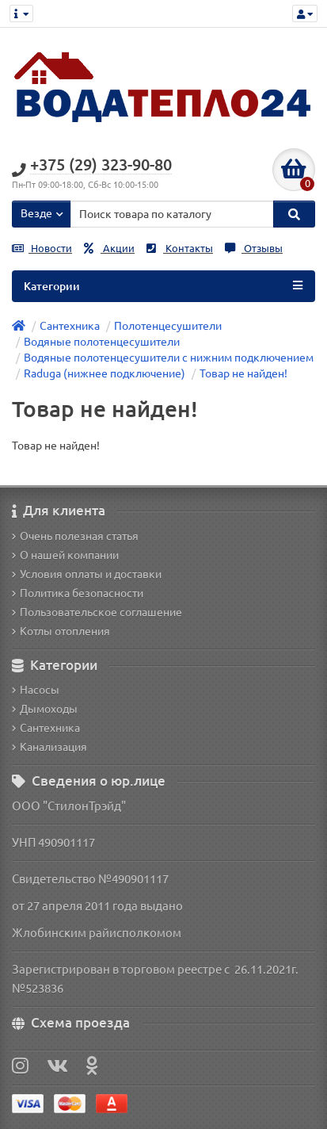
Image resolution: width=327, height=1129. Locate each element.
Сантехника (70, 326)
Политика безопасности (77, 593)
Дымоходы (45, 708)
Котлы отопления (61, 631)
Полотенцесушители (168, 326)
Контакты (179, 249)
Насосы (35, 689)
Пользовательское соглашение (97, 612)
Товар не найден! (243, 373)
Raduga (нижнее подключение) (104, 373)
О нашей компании (65, 555)
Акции (109, 249)
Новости (42, 249)
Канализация (49, 747)
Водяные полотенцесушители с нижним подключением (169, 357)
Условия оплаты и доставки (87, 574)
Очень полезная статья (75, 536)
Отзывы (254, 249)
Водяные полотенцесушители (102, 341)
